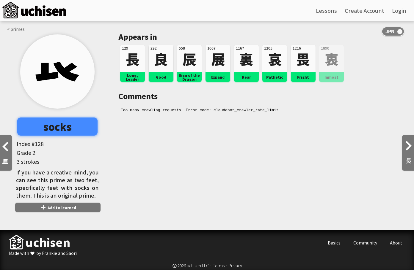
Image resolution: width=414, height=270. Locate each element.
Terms (219, 266)
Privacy (235, 266)
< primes (16, 29)
